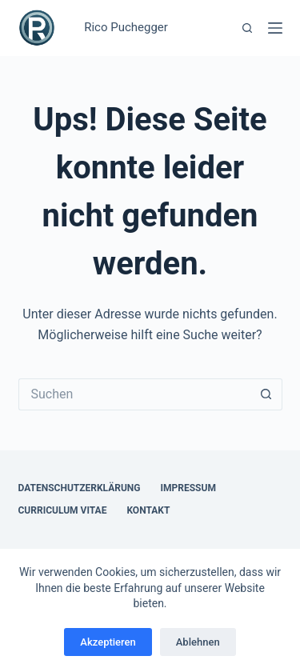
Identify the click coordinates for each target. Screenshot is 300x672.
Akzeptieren (107, 642)
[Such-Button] (266, 394)
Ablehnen (198, 642)
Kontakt (148, 510)
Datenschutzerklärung (79, 488)
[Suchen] (247, 28)
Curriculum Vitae (62, 510)
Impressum (188, 488)
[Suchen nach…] (134, 394)
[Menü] (275, 28)
